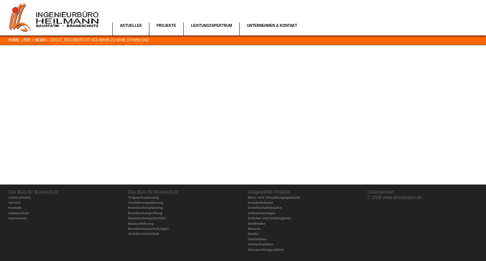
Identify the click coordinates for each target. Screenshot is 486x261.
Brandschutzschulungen (148, 229)
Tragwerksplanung (143, 197)
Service (14, 202)
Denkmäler (257, 223)
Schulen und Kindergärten (269, 218)
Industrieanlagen (262, 213)
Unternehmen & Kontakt (272, 26)
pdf (27, 40)
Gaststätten (257, 239)
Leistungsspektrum (211, 26)
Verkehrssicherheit (143, 234)
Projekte (166, 26)
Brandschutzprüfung (145, 213)
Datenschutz (18, 213)
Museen (254, 229)
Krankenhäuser (260, 202)
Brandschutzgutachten (147, 218)
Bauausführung (141, 223)
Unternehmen (19, 197)
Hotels (253, 234)
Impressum (17, 218)
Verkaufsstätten (261, 244)
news (40, 40)
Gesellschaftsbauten (265, 208)
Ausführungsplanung (145, 202)
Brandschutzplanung (145, 208)
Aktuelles (131, 26)
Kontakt (14, 208)
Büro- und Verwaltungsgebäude (274, 197)
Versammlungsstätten (266, 250)
